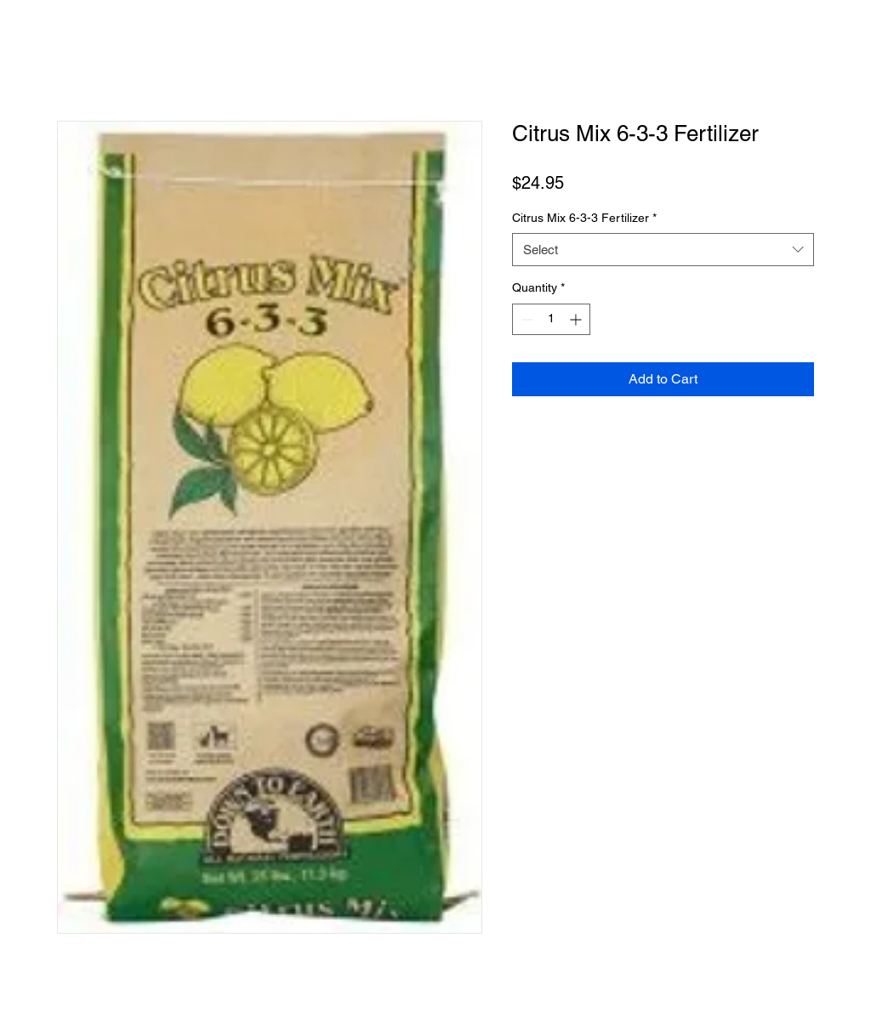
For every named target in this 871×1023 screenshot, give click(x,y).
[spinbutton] (551, 319)
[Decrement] (525, 319)
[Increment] (577, 319)
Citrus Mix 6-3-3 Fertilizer (584, 217)
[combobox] (663, 249)
